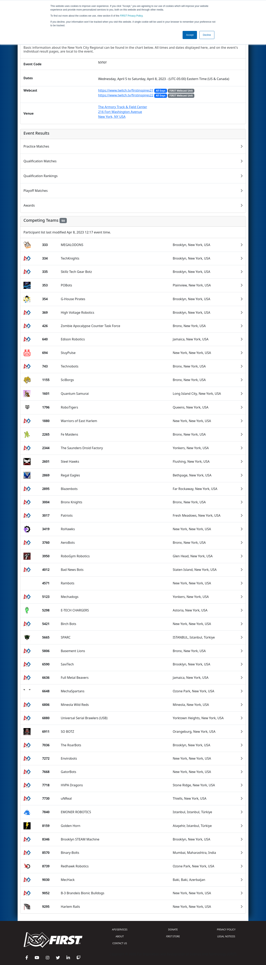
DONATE (173, 929)
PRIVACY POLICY (226, 929)
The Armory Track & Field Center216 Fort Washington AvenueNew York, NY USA (122, 112)
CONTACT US (119, 943)
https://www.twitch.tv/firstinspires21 (125, 90)
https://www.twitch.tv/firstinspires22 (125, 95)
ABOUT (120, 936)
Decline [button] (207, 35)
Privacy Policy (131, 15)
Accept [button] (190, 35)
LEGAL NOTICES (226, 936)
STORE (173, 936)
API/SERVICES (119, 929)
